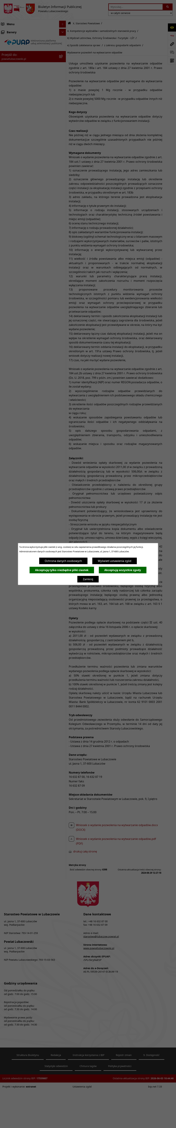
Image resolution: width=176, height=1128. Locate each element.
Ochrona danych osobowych (63, 561)
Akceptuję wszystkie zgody (122, 570)
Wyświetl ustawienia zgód (114, 561)
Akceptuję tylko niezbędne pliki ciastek (62, 570)
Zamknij (88, 579)
